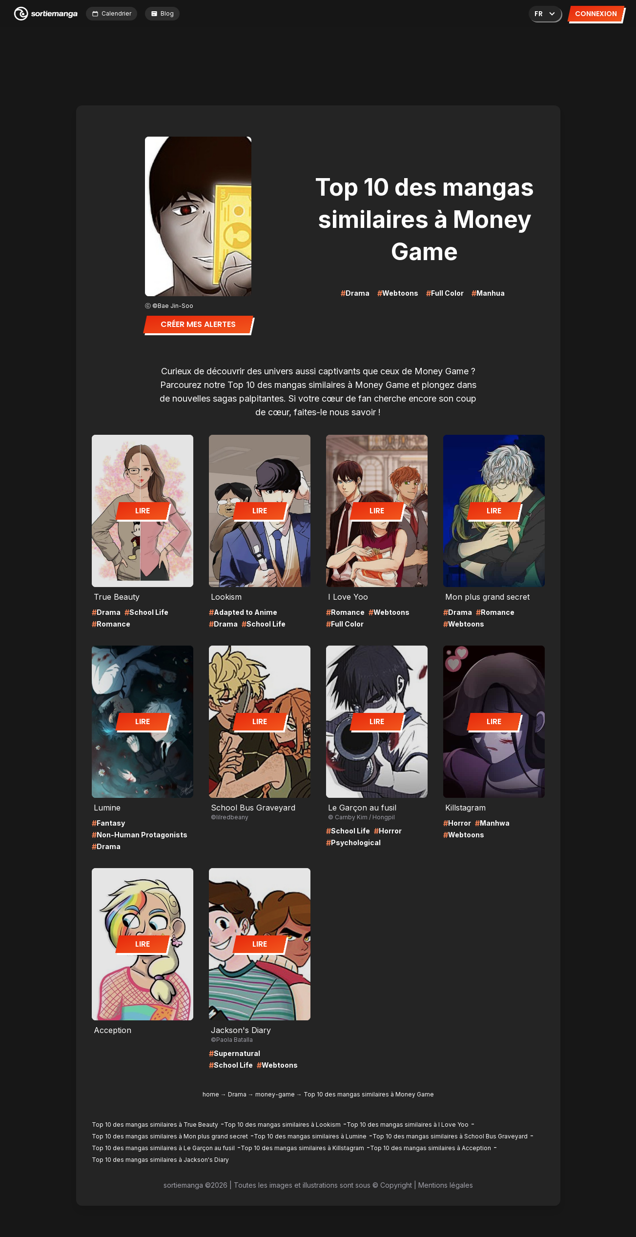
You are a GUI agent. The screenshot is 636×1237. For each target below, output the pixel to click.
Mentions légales (445, 1185)
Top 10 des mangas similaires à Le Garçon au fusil (163, 1148)
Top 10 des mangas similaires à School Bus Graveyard (450, 1136)
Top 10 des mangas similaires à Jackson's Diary (160, 1159)
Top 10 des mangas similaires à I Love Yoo (408, 1124)
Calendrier (111, 13)
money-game (275, 1094)
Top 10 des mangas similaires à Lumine (310, 1136)
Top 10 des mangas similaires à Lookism (282, 1124)
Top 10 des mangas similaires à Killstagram (302, 1148)
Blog (162, 13)
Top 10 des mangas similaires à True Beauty (155, 1124)
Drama (237, 1094)
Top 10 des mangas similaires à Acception (430, 1148)
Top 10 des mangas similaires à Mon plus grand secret (170, 1136)
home (211, 1094)
